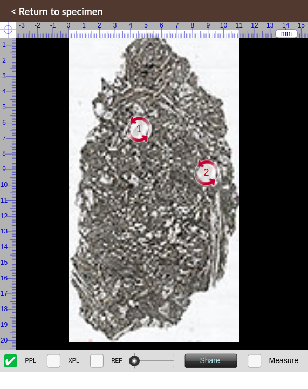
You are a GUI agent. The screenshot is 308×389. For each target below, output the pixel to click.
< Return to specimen (57, 11)
